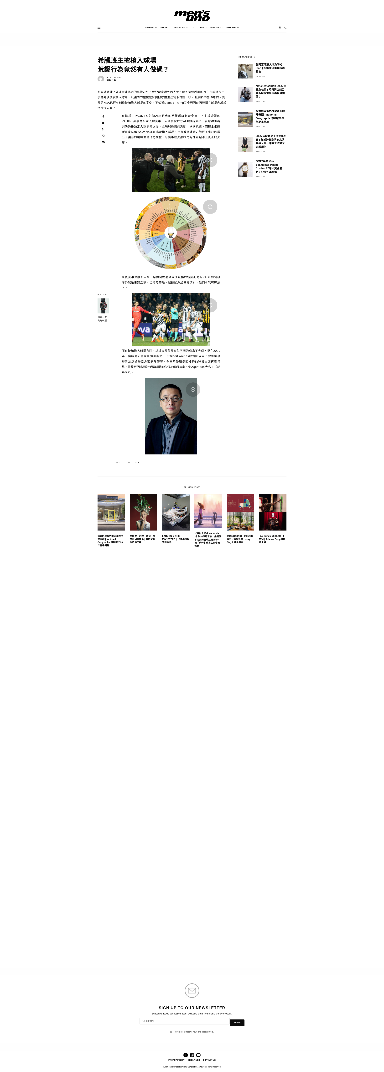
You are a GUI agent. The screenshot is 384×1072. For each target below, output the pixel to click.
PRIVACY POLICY (176, 1060)
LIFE (130, 463)
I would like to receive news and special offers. (194, 1030)
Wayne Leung (116, 77)
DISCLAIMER (194, 1060)
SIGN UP (237, 1022)
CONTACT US (209, 1060)
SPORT (137, 463)
